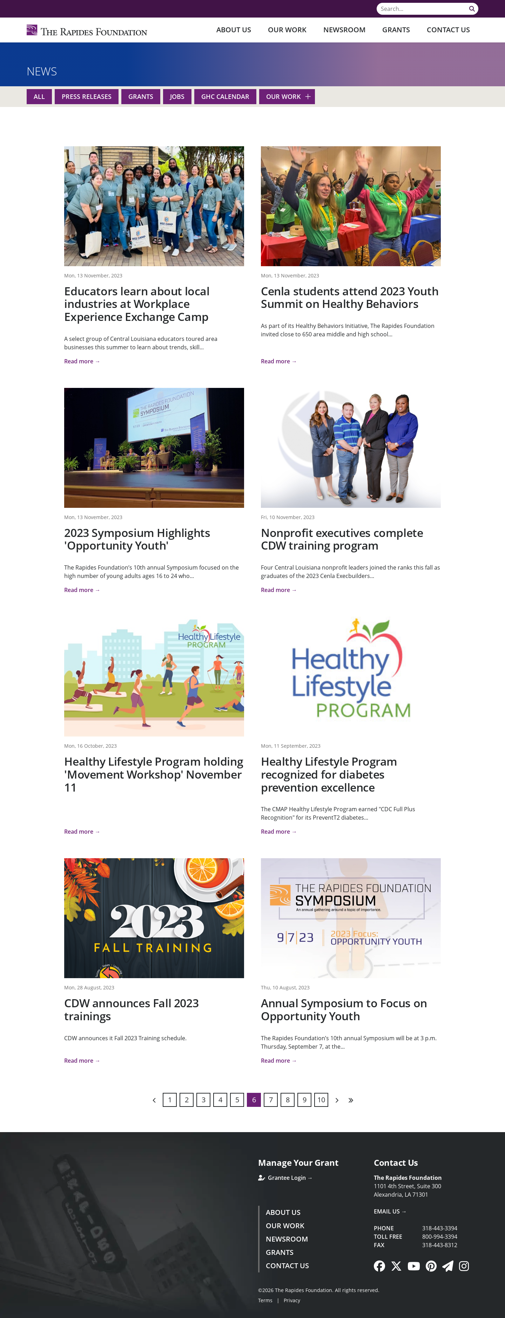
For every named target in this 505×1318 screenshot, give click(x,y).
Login (5, 1312)
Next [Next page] (337, 1100)
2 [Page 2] (187, 1099)
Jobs (177, 96)
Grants (396, 29)
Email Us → (390, 1211)
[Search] (427, 9)
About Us (233, 29)
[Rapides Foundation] (87, 30)
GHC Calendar (225, 96)
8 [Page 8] (288, 1099)
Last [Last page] (351, 1100)
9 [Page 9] (305, 1099)
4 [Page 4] (220, 1099)
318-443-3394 (439, 1228)
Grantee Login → (285, 1178)
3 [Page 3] (204, 1099)
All (39, 96)
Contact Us (448, 29)
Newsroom (344, 29)
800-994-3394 (439, 1236)
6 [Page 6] (254, 1099)
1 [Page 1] (170, 1099)
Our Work (287, 29)
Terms (265, 1300)
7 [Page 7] (271, 1099)
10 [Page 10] (321, 1099)
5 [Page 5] (237, 1099)
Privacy (292, 1300)
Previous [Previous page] (154, 1100)
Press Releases (87, 96)
